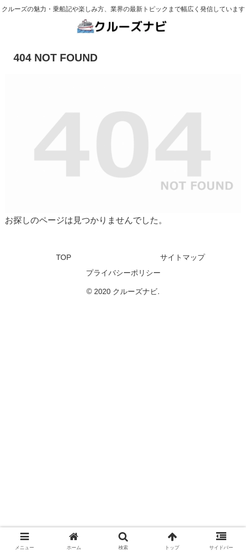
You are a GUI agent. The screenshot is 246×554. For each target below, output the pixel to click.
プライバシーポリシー (123, 272)
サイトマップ (182, 257)
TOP (64, 257)
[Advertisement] (123, 426)
